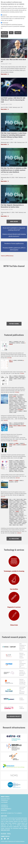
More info (4, 32)
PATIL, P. (10, 360)
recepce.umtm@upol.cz (6, 808)
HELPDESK (3, 833)
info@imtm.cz (4, 810)
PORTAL (9, 833)
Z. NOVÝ (13, 444)
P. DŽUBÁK (19, 425)
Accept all (4, 36)
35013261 (18, 477)
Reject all (18, 32)
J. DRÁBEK (17, 511)
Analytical (4, 15)
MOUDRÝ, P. (11, 480)
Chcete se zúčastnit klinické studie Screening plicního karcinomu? (14, 235)
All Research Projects (14, 716)
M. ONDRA (16, 443)
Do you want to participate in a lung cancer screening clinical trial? (14, 229)
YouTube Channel (14, 323)
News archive (14, 221)
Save (11, 32)
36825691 (6, 420)
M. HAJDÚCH (20, 409)
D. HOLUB (14, 396)
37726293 (22, 373)
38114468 (9, 357)
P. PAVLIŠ (14, 425)
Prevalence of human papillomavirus (14, 243)
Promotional (5, 22)
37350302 (17, 392)
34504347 (19, 533)
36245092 (15, 440)
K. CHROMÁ (16, 480)
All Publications (14, 538)
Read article (4, 74)
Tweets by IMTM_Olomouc (7, 255)
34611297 (3, 496)
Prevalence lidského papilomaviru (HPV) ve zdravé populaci (14, 249)
